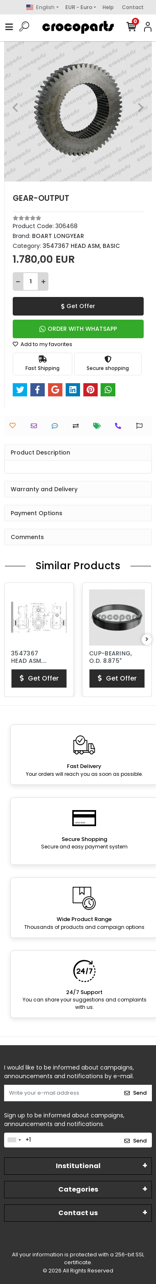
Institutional (78, 1166)
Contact (133, 7)
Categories (78, 1189)
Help (108, 7)
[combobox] (14, 1140)
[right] (147, 639)
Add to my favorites (42, 344)
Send (135, 1093)
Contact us (78, 1213)
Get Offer (78, 306)
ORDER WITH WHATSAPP (78, 329)
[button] (15, 107)
